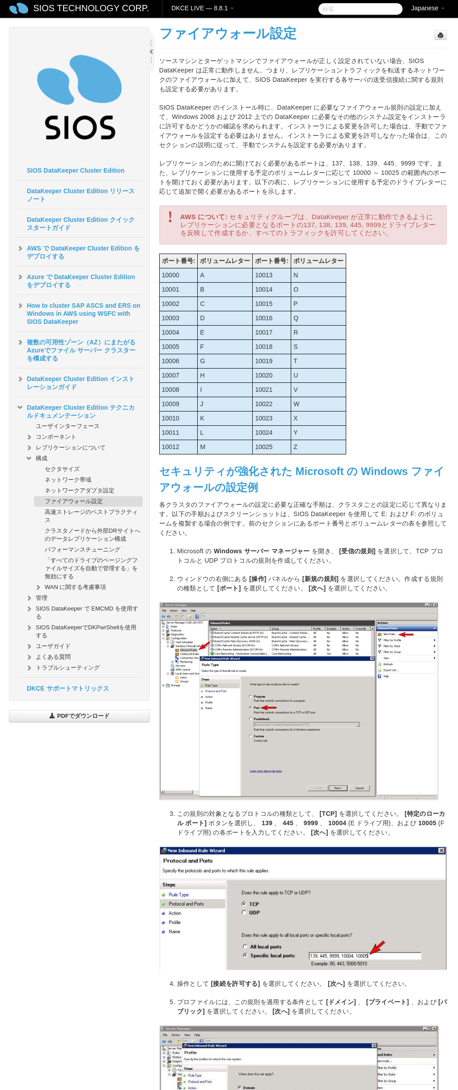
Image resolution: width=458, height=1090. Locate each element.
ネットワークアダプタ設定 (79, 490)
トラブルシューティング (62, 667)
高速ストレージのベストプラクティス (91, 516)
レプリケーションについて (65, 447)
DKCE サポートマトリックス (68, 688)
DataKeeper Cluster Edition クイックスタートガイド (81, 223)
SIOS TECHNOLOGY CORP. (91, 8)
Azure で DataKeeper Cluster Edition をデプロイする (75, 279)
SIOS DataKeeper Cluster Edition (76, 170)
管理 (36, 598)
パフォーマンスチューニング (82, 549)
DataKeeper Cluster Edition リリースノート (81, 195)
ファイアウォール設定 (74, 501)
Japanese (428, 8)
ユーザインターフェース (68, 426)
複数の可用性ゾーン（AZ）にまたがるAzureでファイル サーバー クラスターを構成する (76, 349)
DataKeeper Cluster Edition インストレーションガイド (75, 381)
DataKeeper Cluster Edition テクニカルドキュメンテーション (75, 410)
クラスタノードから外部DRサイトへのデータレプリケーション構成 (92, 534)
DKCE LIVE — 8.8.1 (202, 8)
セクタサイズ (62, 469)
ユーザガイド (48, 646)
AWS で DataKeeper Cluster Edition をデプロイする (78, 251)
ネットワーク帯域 (68, 479)
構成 (36, 458)
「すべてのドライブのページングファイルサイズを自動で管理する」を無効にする (91, 568)
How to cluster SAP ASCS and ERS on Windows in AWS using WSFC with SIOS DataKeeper (78, 312)
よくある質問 (48, 657)
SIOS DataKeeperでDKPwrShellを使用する (80, 630)
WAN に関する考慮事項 (70, 587)
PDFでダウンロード (79, 716)
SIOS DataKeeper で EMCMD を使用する (81, 611)
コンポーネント (50, 437)
